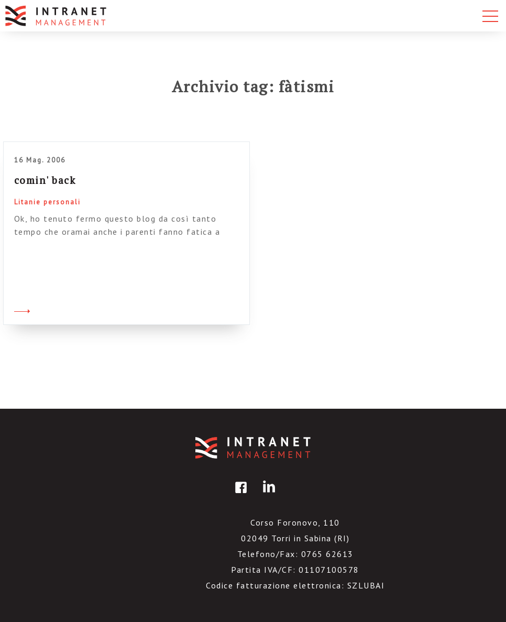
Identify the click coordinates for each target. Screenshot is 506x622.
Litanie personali (47, 202)
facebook (239, 495)
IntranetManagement (253, 448)
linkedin (267, 495)
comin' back (45, 180)
